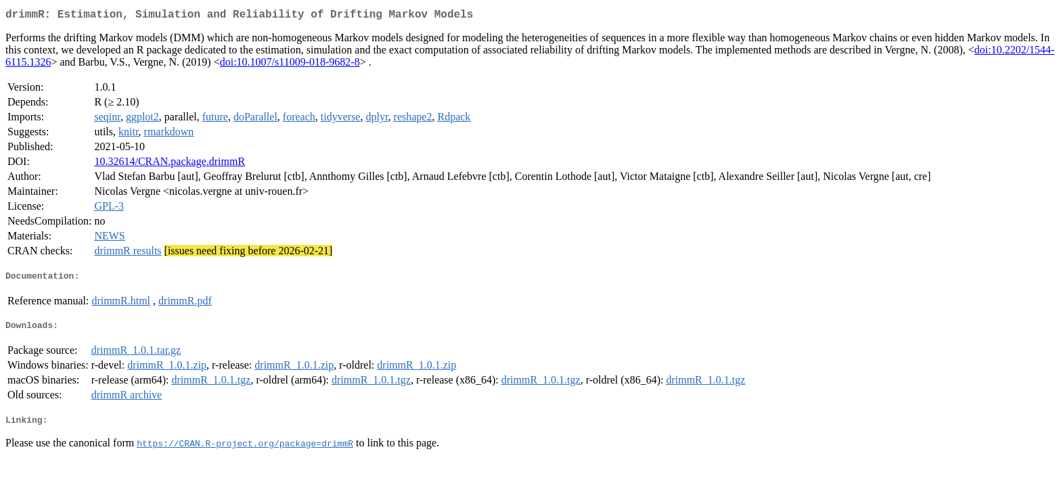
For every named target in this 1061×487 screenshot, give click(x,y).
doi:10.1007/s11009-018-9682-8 (290, 64)
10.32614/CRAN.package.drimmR (169, 164)
